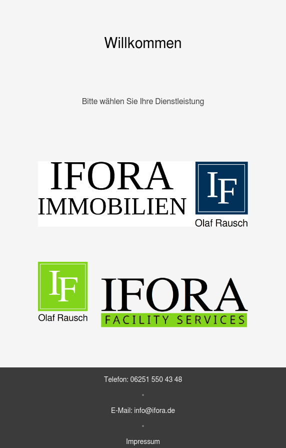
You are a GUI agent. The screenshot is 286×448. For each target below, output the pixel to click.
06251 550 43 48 (156, 379)
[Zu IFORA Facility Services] (143, 295)
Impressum (143, 441)
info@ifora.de (154, 410)
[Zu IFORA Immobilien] (143, 194)
